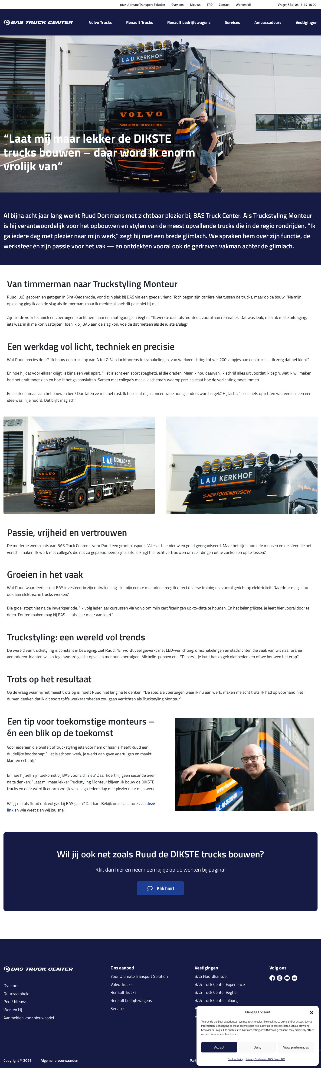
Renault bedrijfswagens (189, 22)
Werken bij (243, 4)
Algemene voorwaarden (59, 1060)
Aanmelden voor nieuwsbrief (28, 1017)
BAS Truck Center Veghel (216, 992)
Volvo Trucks (100, 22)
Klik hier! (160, 888)
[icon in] (294, 977)
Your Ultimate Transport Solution (142, 4)
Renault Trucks (139, 22)
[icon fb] (272, 977)
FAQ (210, 4)
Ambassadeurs (268, 22)
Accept (219, 1047)
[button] (311, 1012)
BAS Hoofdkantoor (211, 976)
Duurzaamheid (16, 994)
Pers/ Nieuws (15, 1001)
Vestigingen (307, 22)
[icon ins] (279, 977)
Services (232, 22)
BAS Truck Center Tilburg (216, 1000)
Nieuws (195, 4)
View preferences (296, 1047)
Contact (224, 4)
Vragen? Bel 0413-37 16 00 (297, 4)
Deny (257, 1047)
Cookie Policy (235, 1059)
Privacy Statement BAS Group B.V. (265, 1059)
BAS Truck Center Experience (220, 984)
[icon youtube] (287, 977)
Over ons (177, 4)
